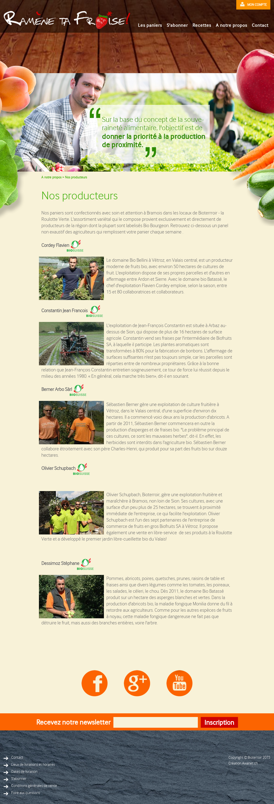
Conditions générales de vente (30, 786)
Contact (260, 25)
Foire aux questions (22, 793)
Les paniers (150, 25)
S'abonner (177, 25)
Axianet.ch (250, 763)
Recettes (201, 25)
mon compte (253, 4)
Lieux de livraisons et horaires (29, 764)
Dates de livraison (20, 771)
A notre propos (231, 25)
